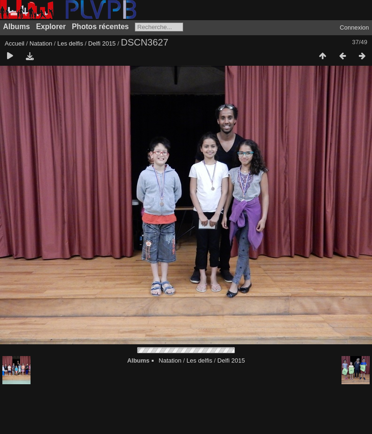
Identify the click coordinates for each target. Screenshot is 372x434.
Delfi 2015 (102, 43)
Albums (16, 27)
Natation (41, 43)
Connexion (354, 27)
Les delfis (70, 43)
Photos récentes (100, 27)
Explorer (51, 27)
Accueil (14, 43)
